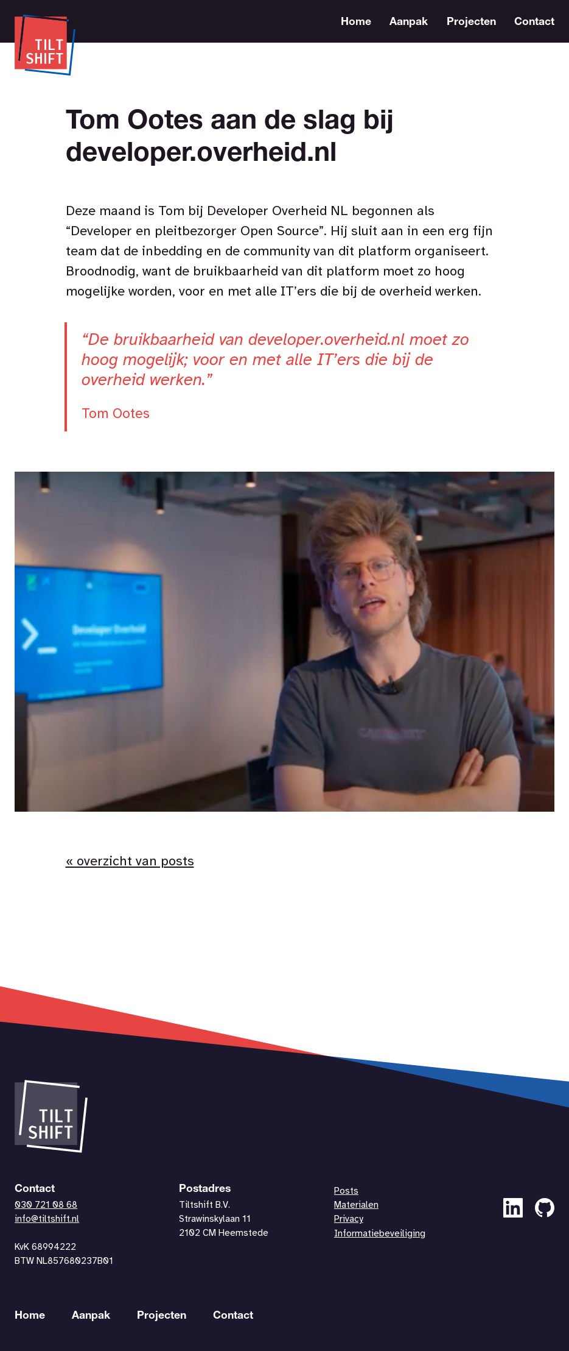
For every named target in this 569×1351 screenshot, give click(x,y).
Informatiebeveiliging (379, 1234)
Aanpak (408, 22)
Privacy (348, 1219)
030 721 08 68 (46, 1205)
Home (356, 22)
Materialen (356, 1205)
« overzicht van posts (130, 861)
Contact (534, 22)
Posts (346, 1191)
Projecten (471, 22)
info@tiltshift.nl (47, 1219)
